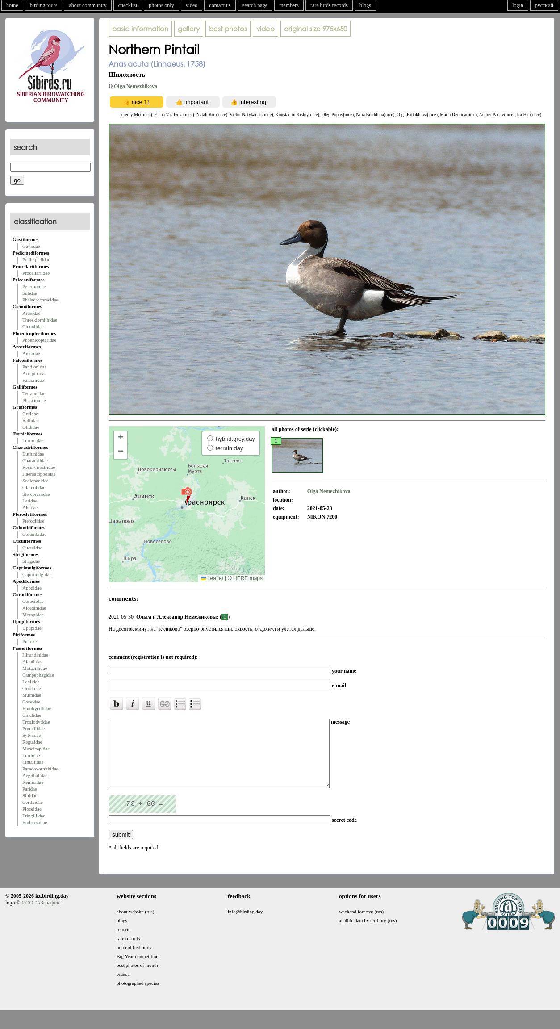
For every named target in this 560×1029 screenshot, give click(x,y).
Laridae (30, 500)
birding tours (44, 5)
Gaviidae (31, 246)
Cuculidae (32, 547)
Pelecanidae (34, 286)
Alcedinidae (34, 608)
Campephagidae (38, 675)
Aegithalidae (34, 775)
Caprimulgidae (36, 574)
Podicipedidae (36, 259)
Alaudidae (32, 661)
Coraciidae (33, 601)
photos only (161, 5)
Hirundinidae (35, 654)
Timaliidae (32, 762)
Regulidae (32, 742)
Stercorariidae (36, 494)
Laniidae (30, 681)
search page (254, 5)
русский (544, 5)
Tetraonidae (34, 393)
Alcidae (30, 507)
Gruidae (30, 413)
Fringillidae (33, 815)
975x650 (315, 28)
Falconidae (33, 380)
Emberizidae (34, 822)
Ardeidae (31, 313)
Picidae (29, 641)
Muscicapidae (36, 748)
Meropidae (33, 614)
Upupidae (32, 628)
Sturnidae (31, 695)
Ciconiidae (33, 326)
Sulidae (29, 293)
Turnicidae (32, 440)
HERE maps (248, 578)
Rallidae (30, 420)
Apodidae (32, 587)
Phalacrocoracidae (40, 299)
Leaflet (212, 578)
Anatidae (31, 353)
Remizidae (32, 782)
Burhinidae (33, 453)
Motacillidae (34, 668)
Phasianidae (34, 400)
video (192, 5)
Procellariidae (36, 273)
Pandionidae (34, 366)
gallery (189, 28)
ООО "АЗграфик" (41, 916)
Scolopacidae (35, 480)
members (289, 5)
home (12, 5)
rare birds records (329, 5)
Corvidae (31, 701)
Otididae (30, 427)
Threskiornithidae (39, 319)
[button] (186, 495)
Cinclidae (31, 715)
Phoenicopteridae (39, 340)
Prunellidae (33, 728)
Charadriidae (35, 460)
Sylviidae (31, 735)
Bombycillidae (36, 708)
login (517, 5)
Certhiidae (32, 802)
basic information (140, 28)
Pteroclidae (33, 520)
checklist (128, 5)
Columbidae (34, 534)
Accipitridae (34, 373)
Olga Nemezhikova (135, 86)
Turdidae (31, 755)
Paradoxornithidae (40, 768)
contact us (219, 5)
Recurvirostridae (38, 467)
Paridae (29, 788)
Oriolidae (31, 688)
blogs (365, 5)
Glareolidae (33, 487)
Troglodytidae (36, 721)
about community (87, 5)
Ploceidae (32, 808)
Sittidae (30, 795)
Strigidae (31, 561)
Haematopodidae (39, 474)
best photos (228, 28)
